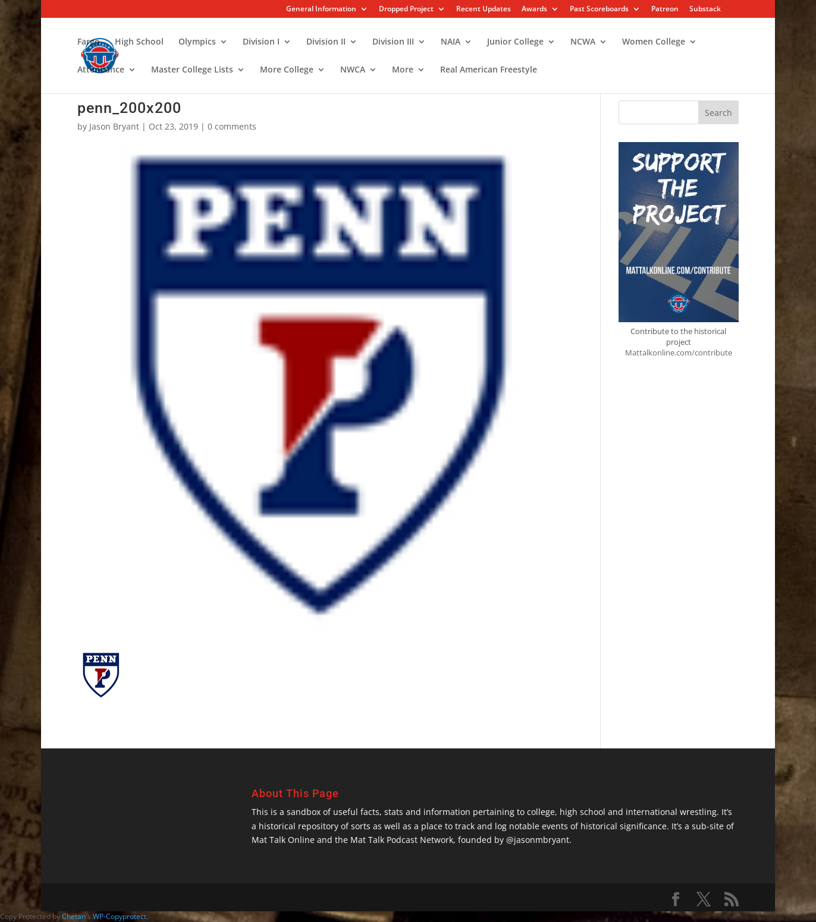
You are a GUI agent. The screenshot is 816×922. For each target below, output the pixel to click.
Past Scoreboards (599, 9)
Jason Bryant (114, 126)
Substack (705, 9)
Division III (393, 42)
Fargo (88, 42)
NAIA (450, 42)
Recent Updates (483, 9)
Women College (653, 42)
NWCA (352, 70)
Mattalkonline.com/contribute (678, 352)
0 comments (232, 126)
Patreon (665, 9)
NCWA (582, 42)
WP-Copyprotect (119, 916)
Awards (534, 9)
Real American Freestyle (488, 70)
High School (139, 42)
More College (286, 70)
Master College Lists (192, 70)
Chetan (74, 916)
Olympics (197, 42)
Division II (326, 42)
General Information (321, 9)
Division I (261, 42)
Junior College (515, 42)
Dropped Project (406, 9)
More (402, 70)
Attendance (100, 70)
